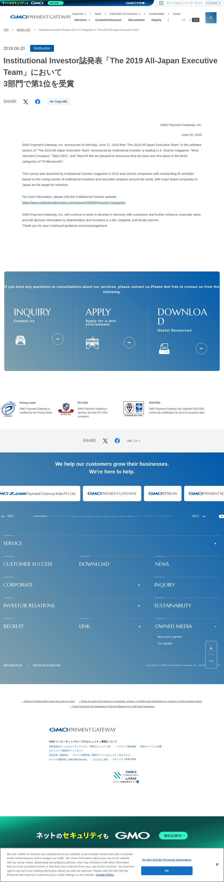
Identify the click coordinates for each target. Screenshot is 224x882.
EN (196, 19)
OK (167, 870)
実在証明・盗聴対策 (58, 755)
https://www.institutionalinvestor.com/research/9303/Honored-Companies (74, 202)
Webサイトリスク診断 (151, 746)
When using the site (12, 665)
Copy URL (61, 101)
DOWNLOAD (94, 564)
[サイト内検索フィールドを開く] (211, 17)
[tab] (79, 516)
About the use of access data (46, 665)
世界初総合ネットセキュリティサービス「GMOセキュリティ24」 (80, 746)
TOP (6, 29)
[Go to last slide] (7, 516)
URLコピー (134, 440)
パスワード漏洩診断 (126, 746)
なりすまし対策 (100, 759)
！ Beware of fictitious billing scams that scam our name (48, 701)
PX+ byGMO (165, 643)
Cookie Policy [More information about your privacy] (105, 874)
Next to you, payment (170, 636)
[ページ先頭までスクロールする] (211, 654)
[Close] (217, 864)
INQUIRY (164, 585)
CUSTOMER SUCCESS (27, 564)
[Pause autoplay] (222, 516)
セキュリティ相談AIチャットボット (66, 750)
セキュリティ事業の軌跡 (124, 759)
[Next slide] (199, 516)
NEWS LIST (24, 29)
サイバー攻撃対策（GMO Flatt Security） (69, 759)
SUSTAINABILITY (172, 605)
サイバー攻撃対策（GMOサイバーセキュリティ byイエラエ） (102, 755)
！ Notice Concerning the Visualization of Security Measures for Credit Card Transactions (112, 706)
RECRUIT (13, 626)
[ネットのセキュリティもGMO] (33, 3)
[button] (112, 543)
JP (184, 19)
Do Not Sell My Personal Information (166, 859)
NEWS (162, 564)
